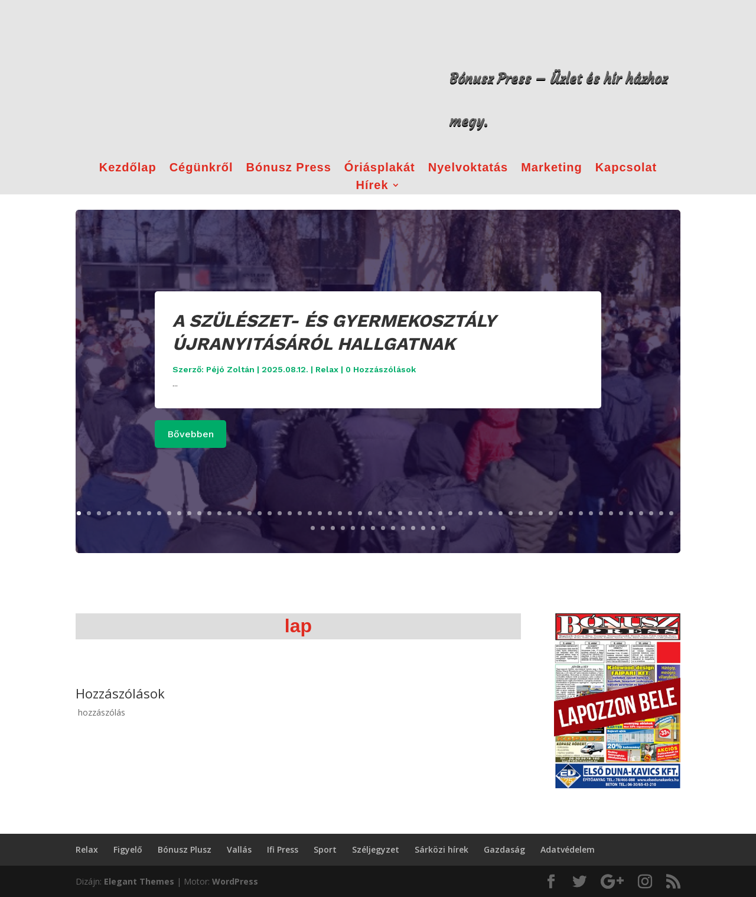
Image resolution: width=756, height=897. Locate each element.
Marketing (551, 168)
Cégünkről (201, 168)
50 (571, 513)
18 (249, 513)
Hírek (372, 186)
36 (430, 513)
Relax (326, 369)
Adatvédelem (567, 849)
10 (169, 513)
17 (239, 513)
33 (400, 513)
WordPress (235, 881)
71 (413, 528)
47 (541, 513)
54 (611, 513)
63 (333, 528)
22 (290, 513)
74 (443, 528)
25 (320, 513)
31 (380, 513)
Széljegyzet (375, 849)
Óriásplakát (379, 168)
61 (313, 528)
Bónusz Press (288, 168)
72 (423, 528)
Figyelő (127, 849)
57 (641, 513)
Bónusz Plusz (184, 849)
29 (360, 513)
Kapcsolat (626, 168)
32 (390, 513)
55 (621, 513)
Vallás (239, 849)
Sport (325, 849)
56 (631, 513)
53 (601, 513)
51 (581, 513)
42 (490, 513)
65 (353, 528)
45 (521, 513)
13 (199, 513)
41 (480, 513)
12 (189, 513)
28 (350, 513)
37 (440, 513)
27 (340, 513)
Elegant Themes (139, 881)
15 (219, 513)
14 (209, 513)
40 (470, 513)
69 (393, 528)
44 (511, 513)
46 (531, 513)
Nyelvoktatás (468, 168)
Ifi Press (282, 849)
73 (433, 528)
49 (561, 513)
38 (450, 513)
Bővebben (190, 434)
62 (323, 528)
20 (270, 513)
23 (300, 513)
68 (383, 528)
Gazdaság (504, 849)
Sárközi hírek (441, 849)
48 (551, 513)
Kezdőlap (128, 168)
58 (651, 513)
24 (310, 513)
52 (591, 513)
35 (420, 513)
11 (179, 513)
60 (671, 513)
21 (280, 513)
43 (500, 513)
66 (363, 528)
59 (661, 513)
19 (260, 513)
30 (370, 513)
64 (343, 528)
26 (330, 513)
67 (373, 528)
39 (460, 513)
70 (403, 528)
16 (229, 513)
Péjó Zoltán (230, 369)
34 (410, 513)
